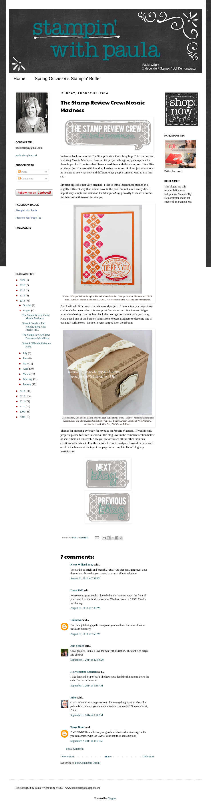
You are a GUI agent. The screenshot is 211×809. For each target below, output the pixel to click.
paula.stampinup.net (26, 155)
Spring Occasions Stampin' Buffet (68, 78)
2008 (23, 417)
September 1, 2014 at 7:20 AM (86, 715)
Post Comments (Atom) (87, 762)
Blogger (112, 798)
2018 (23, 285)
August (27, 310)
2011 (23, 401)
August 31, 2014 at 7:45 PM (85, 608)
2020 (23, 280)
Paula (75, 537)
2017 (23, 290)
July (25, 353)
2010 (23, 406)
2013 (23, 390)
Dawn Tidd (76, 590)
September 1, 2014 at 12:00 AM (87, 659)
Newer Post (68, 756)
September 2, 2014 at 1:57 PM (86, 741)
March (26, 374)
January (27, 384)
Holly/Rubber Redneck (83, 671)
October (27, 305)
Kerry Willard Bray (81, 564)
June (25, 358)
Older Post (148, 756)
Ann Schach (77, 645)
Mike (73, 697)
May (25, 363)
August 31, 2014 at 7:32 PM (85, 578)
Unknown (76, 620)
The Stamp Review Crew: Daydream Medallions (36, 336)
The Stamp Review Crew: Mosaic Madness (36, 317)
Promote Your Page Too (28, 217)
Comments (25, 178)
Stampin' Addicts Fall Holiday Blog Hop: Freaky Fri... (34, 326)
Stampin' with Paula (26, 210)
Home (19, 78)
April (26, 368)
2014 (23, 300)
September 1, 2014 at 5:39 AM (86, 685)
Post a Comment (75, 748)
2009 (23, 411)
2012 (23, 396)
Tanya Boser (77, 727)
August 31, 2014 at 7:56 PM (85, 634)
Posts (22, 171)
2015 (23, 295)
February (28, 379)
